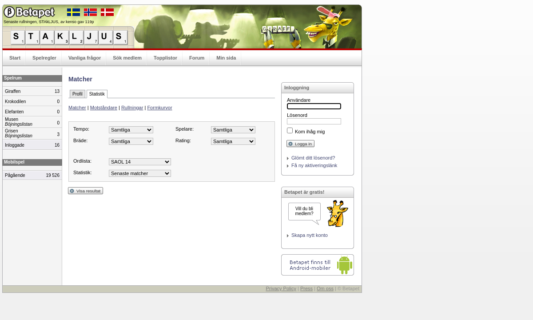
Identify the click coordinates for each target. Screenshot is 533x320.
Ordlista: (82, 161)
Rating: (183, 140)
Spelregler (44, 57)
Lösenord (297, 115)
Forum (196, 57)
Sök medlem (127, 57)
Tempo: (81, 129)
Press (306, 288)
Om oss (325, 288)
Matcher (77, 107)
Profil (77, 94)
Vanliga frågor (84, 57)
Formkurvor (159, 107)
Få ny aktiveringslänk (314, 165)
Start (14, 57)
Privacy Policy (281, 288)
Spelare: (184, 129)
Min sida (226, 57)
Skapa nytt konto (309, 235)
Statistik (97, 94)
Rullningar (132, 107)
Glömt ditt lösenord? (313, 157)
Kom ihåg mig (310, 131)
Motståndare (103, 107)
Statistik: (82, 172)
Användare (298, 100)
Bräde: (80, 140)
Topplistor (165, 57)
